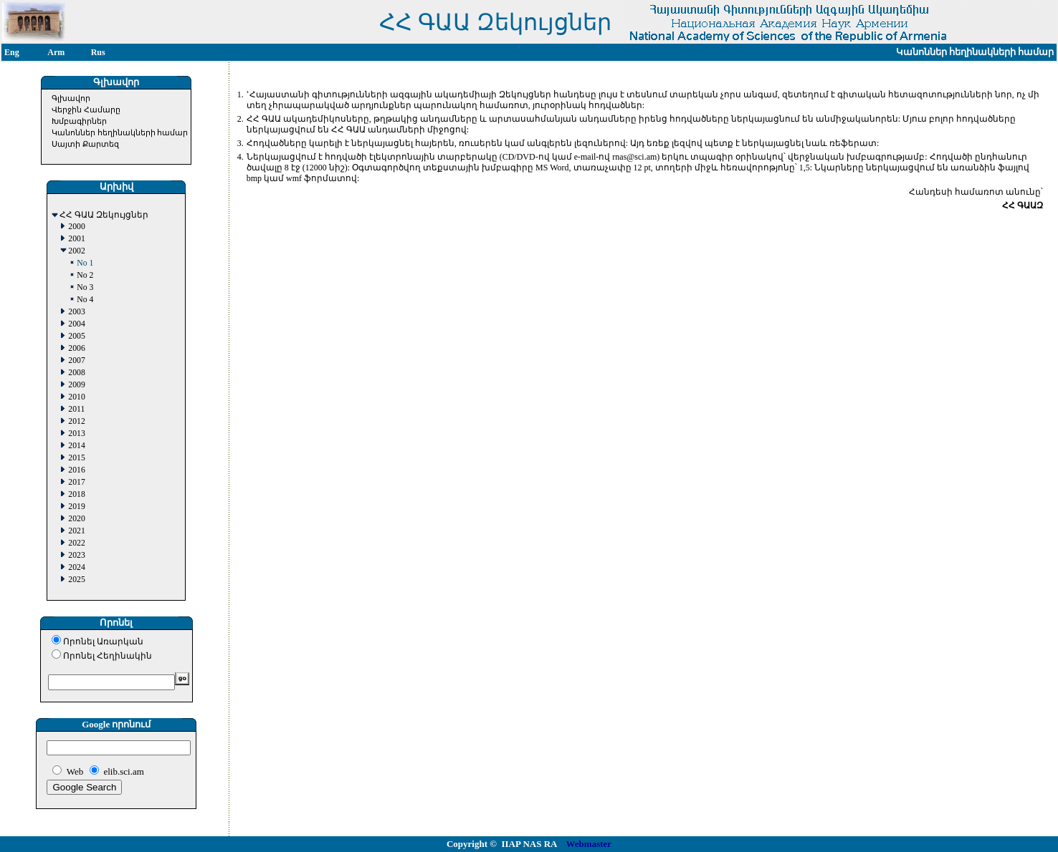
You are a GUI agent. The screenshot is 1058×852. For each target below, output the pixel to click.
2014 (76, 445)
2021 (76, 531)
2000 (76, 226)
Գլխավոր (71, 98)
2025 (76, 579)
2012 (76, 421)
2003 (76, 311)
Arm (56, 52)
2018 (76, 494)
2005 (76, 336)
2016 (76, 470)
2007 (76, 360)
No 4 (85, 299)
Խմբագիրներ (79, 121)
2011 (76, 409)
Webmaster (589, 843)
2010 (76, 397)
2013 (76, 433)
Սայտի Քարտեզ (85, 144)
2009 (76, 384)
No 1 (85, 263)
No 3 (85, 287)
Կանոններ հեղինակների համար (120, 132)
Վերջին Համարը (86, 109)
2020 (76, 518)
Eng (11, 52)
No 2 (85, 275)
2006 (76, 348)
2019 (76, 506)
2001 (76, 238)
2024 (76, 567)
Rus (98, 52)
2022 (76, 543)
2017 (76, 482)
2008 (76, 372)
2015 (76, 458)
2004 (76, 324)
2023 (76, 555)
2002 (76, 251)
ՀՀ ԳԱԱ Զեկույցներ (103, 215)
